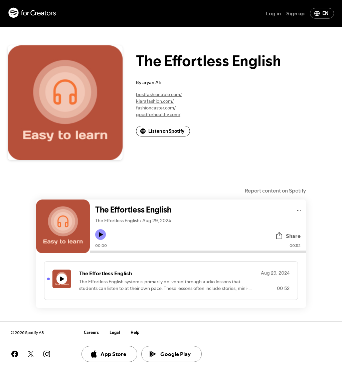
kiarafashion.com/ (155, 101)
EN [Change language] (321, 13)
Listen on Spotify (162, 131)
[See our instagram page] (47, 354)
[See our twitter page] (31, 354)
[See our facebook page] (15, 354)
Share (288, 236)
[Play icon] (100, 234)
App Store (108, 354)
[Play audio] (299, 209)
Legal (115, 332)
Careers (91, 332)
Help (135, 332)
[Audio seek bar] (198, 252)
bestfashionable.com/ (159, 94)
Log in (273, 13)
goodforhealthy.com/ (158, 114)
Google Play (170, 354)
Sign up (295, 13)
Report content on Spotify (275, 190)
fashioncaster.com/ (156, 107)
